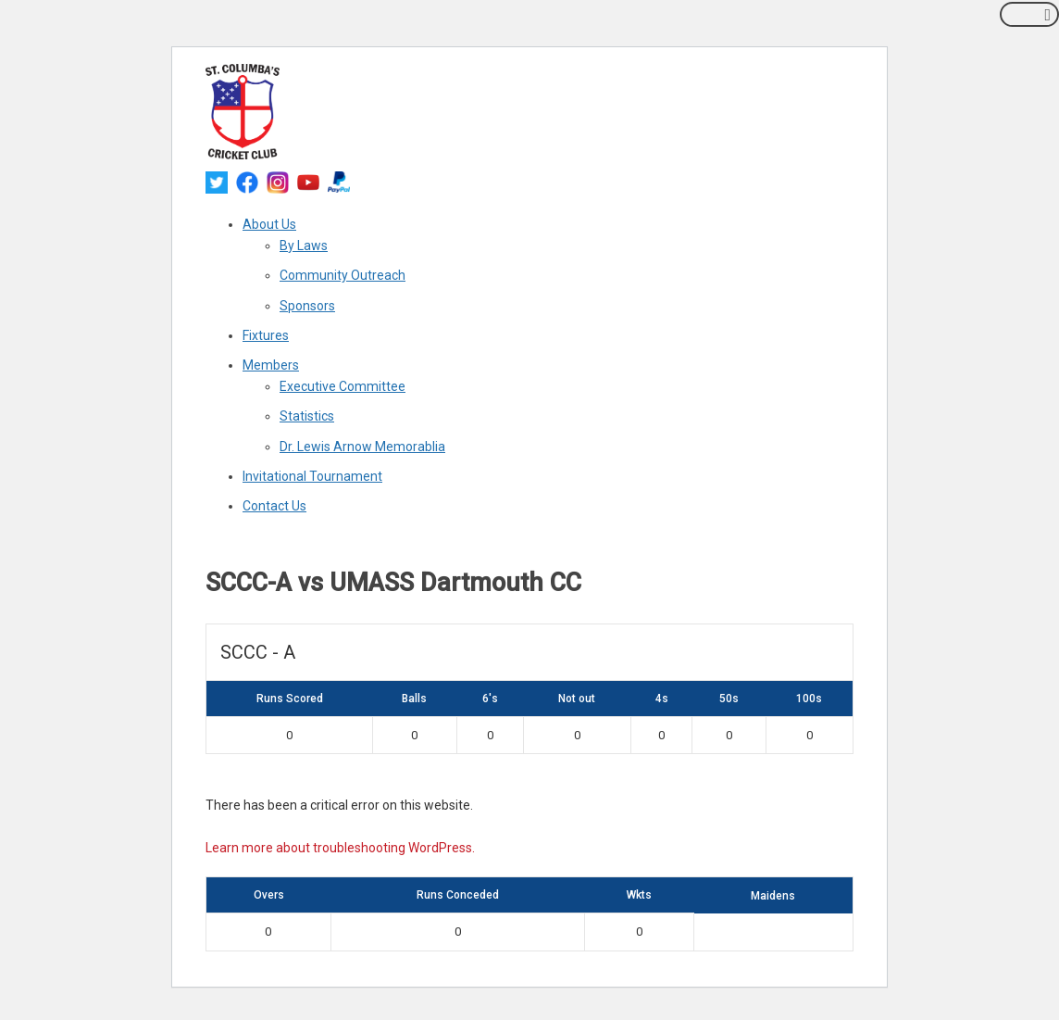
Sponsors (307, 305)
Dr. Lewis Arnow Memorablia (362, 446)
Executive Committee (342, 386)
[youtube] (308, 180)
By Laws (304, 245)
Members (271, 365)
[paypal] (339, 180)
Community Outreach (342, 275)
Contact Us (274, 505)
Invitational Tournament (312, 476)
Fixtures (266, 335)
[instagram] (278, 180)
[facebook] (247, 180)
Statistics (307, 416)
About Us (269, 224)
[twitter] (217, 180)
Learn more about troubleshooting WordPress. (340, 847)
